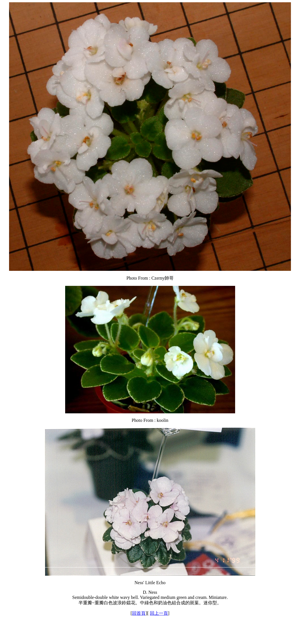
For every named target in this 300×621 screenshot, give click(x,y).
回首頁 (139, 613)
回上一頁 (159, 613)
